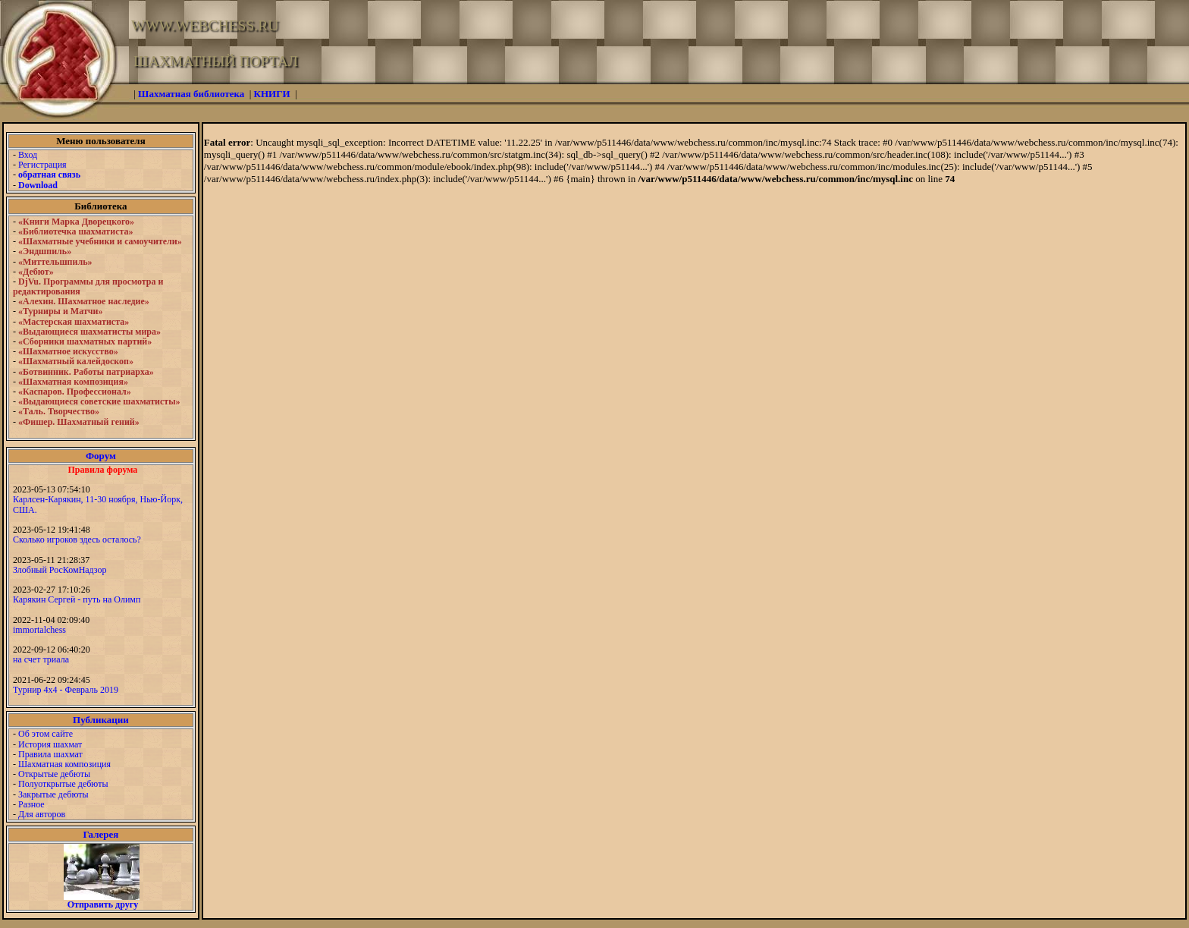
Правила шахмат (50, 754)
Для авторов (41, 814)
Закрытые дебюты (53, 794)
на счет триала (41, 659)
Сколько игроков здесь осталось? (77, 539)
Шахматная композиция (64, 764)
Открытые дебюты (54, 774)
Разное (31, 804)
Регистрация (42, 164)
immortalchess (39, 629)
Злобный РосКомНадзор (60, 570)
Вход (27, 154)
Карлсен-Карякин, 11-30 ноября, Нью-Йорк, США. (98, 504)
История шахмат (50, 744)
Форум (101, 455)
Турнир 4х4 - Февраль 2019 (65, 689)
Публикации (101, 719)
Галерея (100, 834)
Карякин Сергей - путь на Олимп (76, 599)
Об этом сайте (45, 733)
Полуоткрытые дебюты (63, 784)
